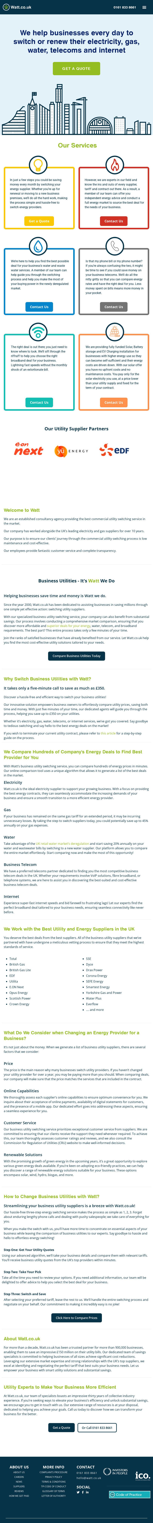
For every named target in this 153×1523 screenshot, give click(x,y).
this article (108, 733)
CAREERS (19, 1477)
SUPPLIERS (19, 1486)
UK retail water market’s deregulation (62, 844)
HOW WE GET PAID (19, 1495)
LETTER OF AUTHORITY (54, 1495)
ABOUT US (19, 1472)
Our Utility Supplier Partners (76, 428)
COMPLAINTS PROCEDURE (54, 1472)
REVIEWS (19, 1491)
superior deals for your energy (68, 626)
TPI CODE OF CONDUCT (53, 1486)
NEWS (19, 1481)
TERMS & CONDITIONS (54, 1481)
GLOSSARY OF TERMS (53, 1491)
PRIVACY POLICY (53, 1477)
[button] (144, 7)
